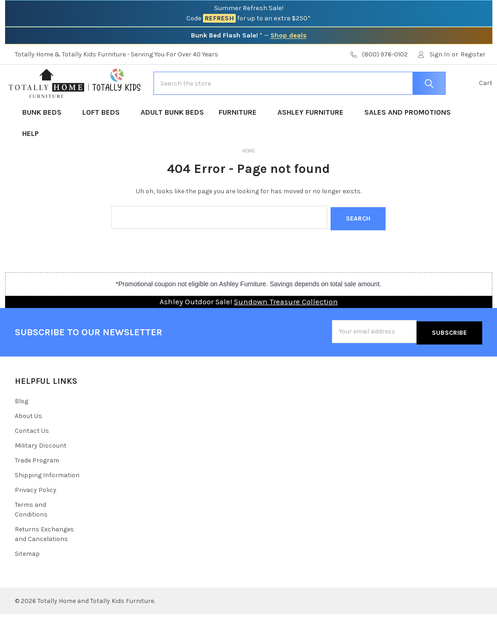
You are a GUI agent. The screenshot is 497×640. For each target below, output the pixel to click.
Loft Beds (104, 141)
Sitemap (27, 580)
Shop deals (288, 35)
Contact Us (32, 457)
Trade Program (37, 486)
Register (472, 54)
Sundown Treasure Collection (286, 330)
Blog (21, 427)
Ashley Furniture (313, 141)
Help (30, 163)
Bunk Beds (44, 141)
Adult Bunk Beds (172, 141)
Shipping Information (47, 501)
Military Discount (41, 471)
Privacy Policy (35, 516)
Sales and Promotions (407, 141)
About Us (28, 442)
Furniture (241, 141)
